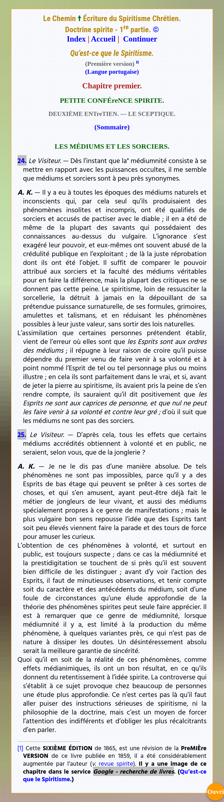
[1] (20, 748)
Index (76, 39)
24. (22, 160)
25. (22, 434)
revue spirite (116, 763)
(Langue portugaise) (112, 71)
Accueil (103, 39)
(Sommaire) (112, 127)
